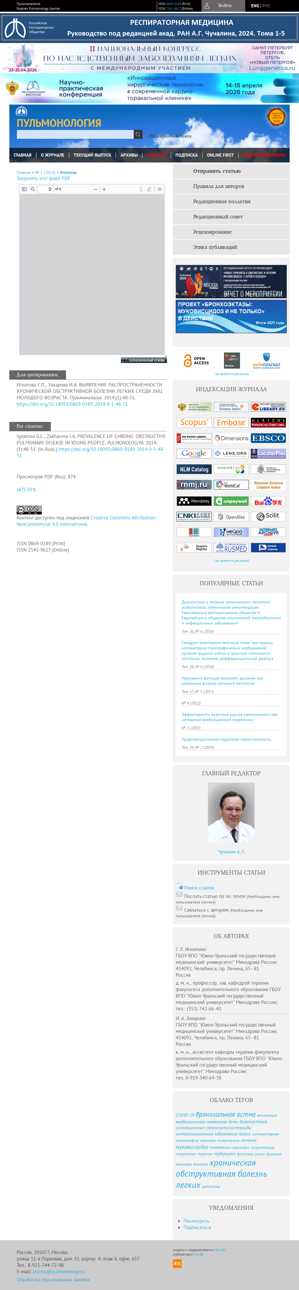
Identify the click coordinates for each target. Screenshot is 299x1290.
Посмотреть (196, 1221)
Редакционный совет (218, 217)
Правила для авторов (218, 186)
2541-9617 (173, 8)
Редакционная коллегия (222, 201)
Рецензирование (212, 232)
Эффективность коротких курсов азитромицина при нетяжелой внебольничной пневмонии (230, 717)
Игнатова (68, 172)
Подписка (186, 155)
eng (255, 5)
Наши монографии (264, 155)
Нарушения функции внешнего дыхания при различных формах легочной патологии (222, 680)
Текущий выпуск (92, 155)
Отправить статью (217, 171)
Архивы (129, 155)
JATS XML (27, 489)
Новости (156, 155)
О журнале (52, 155)
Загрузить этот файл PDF (43, 178)
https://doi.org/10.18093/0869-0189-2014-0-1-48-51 (72, 404)
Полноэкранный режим (138, 360)
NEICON (220, 1250)
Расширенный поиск (171, 136)
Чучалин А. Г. (231, 851)
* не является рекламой (231, 374)
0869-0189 (173, 4)
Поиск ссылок (199, 887)
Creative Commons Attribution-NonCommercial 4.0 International (87, 520)
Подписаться (197, 1227)
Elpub (198, 1254)
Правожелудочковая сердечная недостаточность (226, 739)
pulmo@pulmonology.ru (59, 1271)
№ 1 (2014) (45, 172)
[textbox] (75, 134)
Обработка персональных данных (53, 1279)
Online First (220, 155)
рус (266, 5)
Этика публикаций (215, 247)
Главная (23, 155)
